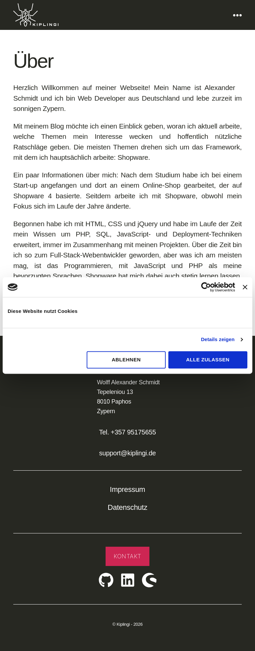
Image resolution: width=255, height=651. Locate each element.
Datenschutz (127, 507)
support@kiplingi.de (127, 453)
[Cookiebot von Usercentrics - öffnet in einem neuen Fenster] (206, 287)
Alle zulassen (208, 359)
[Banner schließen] (245, 287)
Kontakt (127, 556)
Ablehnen (126, 359)
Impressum (127, 489)
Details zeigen (217, 339)
